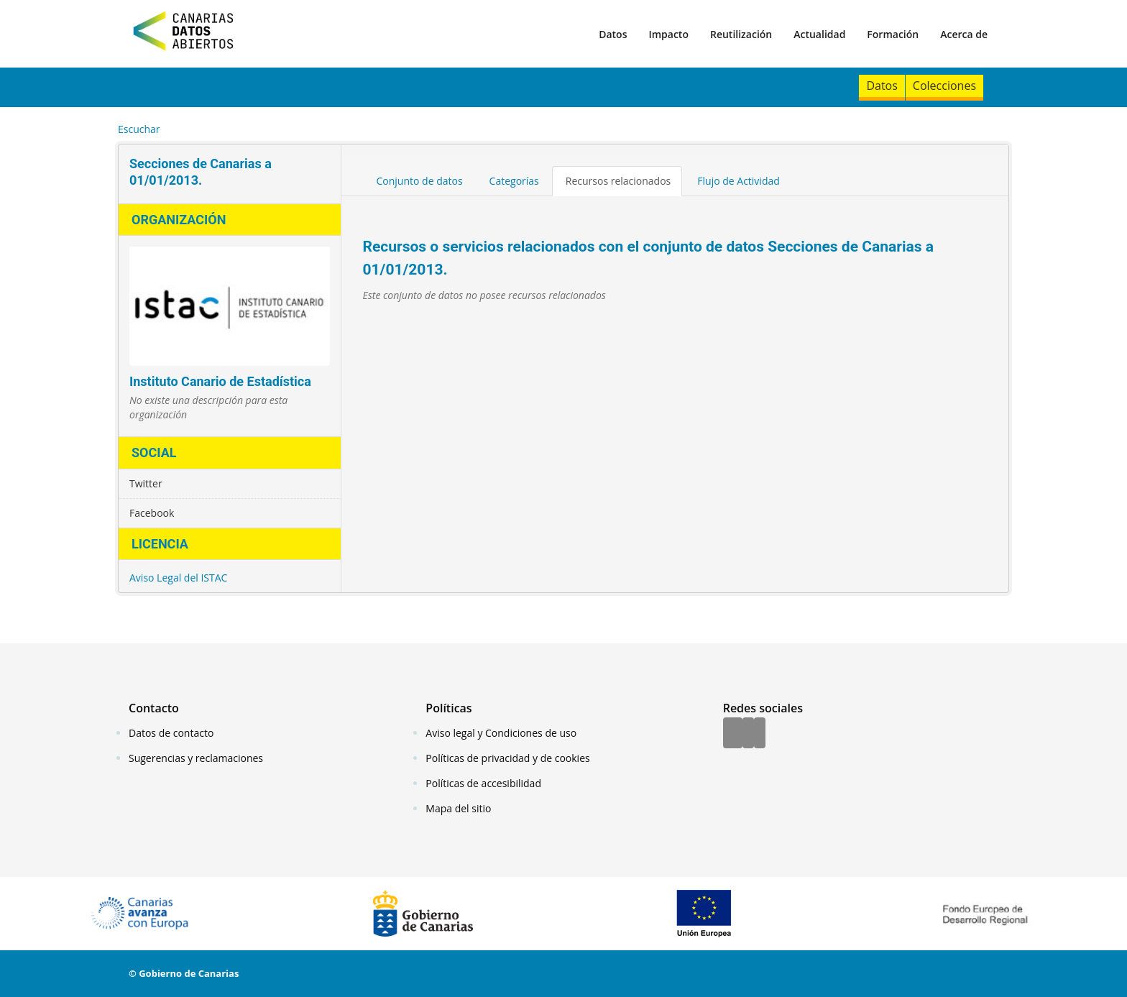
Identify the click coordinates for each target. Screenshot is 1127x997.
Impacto (668, 34)
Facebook (151, 513)
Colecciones (944, 85)
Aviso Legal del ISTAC (178, 577)
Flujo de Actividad (738, 181)
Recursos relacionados (618, 181)
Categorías (514, 181)
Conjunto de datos (420, 181)
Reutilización (741, 34)
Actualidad (819, 34)
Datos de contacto (171, 733)
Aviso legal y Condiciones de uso (501, 733)
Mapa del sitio (458, 808)
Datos (613, 34)
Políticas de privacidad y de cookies (507, 758)
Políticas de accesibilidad (483, 783)
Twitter (145, 483)
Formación (893, 34)
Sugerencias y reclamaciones (196, 758)
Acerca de (964, 34)
